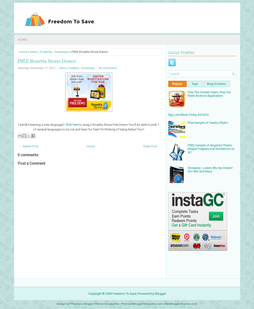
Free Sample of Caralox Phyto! (208, 123)
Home (23, 40)
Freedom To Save (124, 293)
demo (34, 52)
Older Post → (152, 146)
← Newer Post (28, 146)
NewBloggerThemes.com (181, 303)
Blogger (160, 293)
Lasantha (113, 303)
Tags (195, 84)
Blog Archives (216, 84)
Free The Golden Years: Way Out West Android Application (209, 94)
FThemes (76, 303)
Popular (177, 84)
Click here (71, 124)
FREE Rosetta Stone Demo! (47, 61)
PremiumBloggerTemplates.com (142, 303)
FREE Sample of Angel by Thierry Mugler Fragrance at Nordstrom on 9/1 (211, 149)
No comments (108, 68)
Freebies (46, 52)
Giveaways (61, 52)
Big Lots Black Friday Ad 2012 (188, 115)
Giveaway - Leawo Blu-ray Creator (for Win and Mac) (210, 169)
